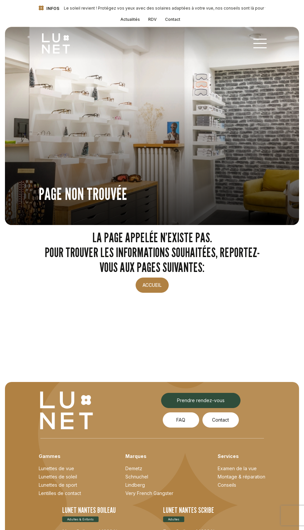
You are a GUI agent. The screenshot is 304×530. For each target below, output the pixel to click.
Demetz (133, 468)
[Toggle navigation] (260, 44)
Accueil (152, 285)
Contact (172, 19)
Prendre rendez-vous (201, 400)
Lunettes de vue (56, 468)
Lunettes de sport (58, 485)
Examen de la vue (237, 468)
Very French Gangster (149, 493)
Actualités (130, 19)
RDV (152, 19)
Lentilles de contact (60, 493)
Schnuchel (136, 476)
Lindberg (135, 485)
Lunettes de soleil (58, 476)
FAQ (180, 420)
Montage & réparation (241, 476)
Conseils (227, 485)
